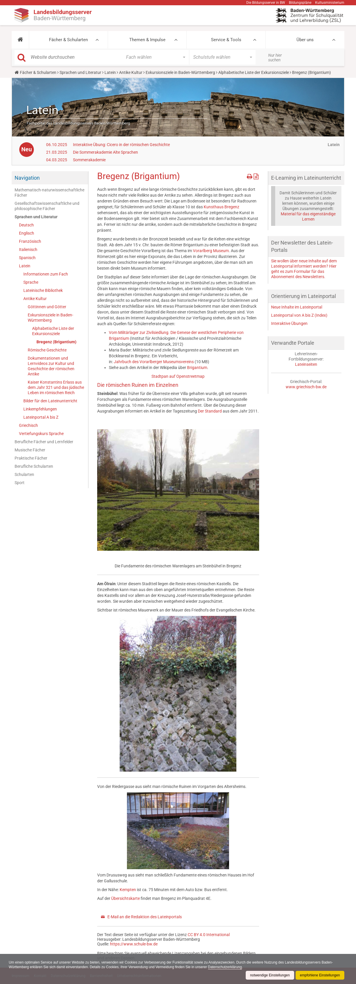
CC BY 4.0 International (209, 934)
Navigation (27, 178)
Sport (20, 482)
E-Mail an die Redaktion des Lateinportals (144, 916)
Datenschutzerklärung (226, 967)
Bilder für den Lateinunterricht (50, 401)
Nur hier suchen (275, 57)
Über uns (305, 39)
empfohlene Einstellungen (320, 975)
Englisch (26, 233)
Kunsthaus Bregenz (221, 207)
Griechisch (28, 425)
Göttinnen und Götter (47, 306)
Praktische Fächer (31, 458)
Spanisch (27, 257)
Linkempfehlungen (40, 409)
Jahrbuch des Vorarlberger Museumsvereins (154, 361)
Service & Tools (226, 39)
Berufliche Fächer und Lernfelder (44, 441)
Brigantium (197, 367)
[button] (20, 39)
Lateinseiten (306, 364)
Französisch (30, 241)
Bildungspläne (300, 3)
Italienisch (28, 249)
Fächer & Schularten (68, 39)
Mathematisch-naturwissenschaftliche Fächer (49, 193)
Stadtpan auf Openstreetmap (178, 376)
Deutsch (26, 225)
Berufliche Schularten (34, 466)
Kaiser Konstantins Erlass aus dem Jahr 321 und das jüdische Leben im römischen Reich (56, 387)
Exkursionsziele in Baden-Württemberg (180, 72)
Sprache (30, 282)
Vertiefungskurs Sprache (41, 433)
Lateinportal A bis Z (40, 417)
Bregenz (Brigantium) (56, 341)
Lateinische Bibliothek (43, 290)
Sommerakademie (89, 159)
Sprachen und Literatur (80, 72)
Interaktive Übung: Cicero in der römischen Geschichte (121, 144)
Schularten (24, 474)
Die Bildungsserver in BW (265, 3)
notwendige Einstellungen (269, 975)
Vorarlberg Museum (211, 250)
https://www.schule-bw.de (134, 944)
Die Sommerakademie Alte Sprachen (105, 152)
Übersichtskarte (125, 898)
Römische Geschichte (47, 350)
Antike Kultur (130, 72)
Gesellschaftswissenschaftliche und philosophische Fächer (47, 206)
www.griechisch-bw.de (306, 386)
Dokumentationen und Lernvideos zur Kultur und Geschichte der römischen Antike (51, 366)
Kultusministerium (329, 3)
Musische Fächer (30, 450)
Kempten (128, 889)
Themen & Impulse (147, 39)
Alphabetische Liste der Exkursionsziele (253, 72)
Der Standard (210, 411)
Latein (110, 72)
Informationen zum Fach (45, 274)
